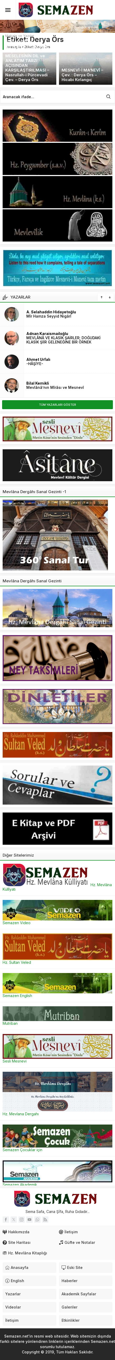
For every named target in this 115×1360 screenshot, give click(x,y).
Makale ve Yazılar (19, 36)
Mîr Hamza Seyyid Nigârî (48, 316)
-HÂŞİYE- (34, 363)
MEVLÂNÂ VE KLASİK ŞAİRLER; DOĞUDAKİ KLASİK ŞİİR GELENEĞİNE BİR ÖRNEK (63, 340)
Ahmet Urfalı (38, 359)
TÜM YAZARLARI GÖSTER (57, 405)
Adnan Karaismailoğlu (47, 333)
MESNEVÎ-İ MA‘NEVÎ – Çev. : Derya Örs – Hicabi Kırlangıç (82, 75)
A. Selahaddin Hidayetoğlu (51, 312)
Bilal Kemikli (37, 383)
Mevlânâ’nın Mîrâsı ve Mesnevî (55, 387)
